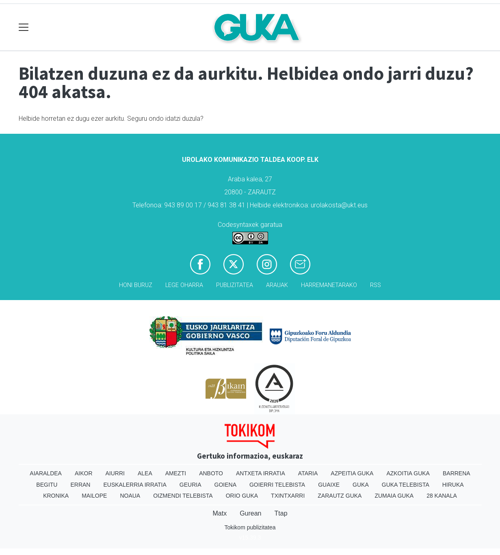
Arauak (277, 285)
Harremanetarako (329, 285)
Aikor (84, 473)
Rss (375, 285)
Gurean (250, 513)
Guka (361, 484)
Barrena (456, 473)
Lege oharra (184, 285)
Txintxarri (288, 495)
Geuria (190, 484)
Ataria (308, 473)
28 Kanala (441, 495)
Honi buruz (135, 285)
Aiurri (115, 473)
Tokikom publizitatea (249, 527)
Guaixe (329, 484)
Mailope (94, 495)
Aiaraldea (46, 473)
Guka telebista (405, 484)
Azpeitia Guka (352, 473)
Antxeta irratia (260, 473)
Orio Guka (242, 495)
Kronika (56, 495)
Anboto (211, 473)
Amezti (175, 473)
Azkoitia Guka (408, 473)
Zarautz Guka (339, 495)
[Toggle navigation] (23, 27)
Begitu (46, 484)
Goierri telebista (277, 484)
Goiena (225, 484)
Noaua (130, 495)
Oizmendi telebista (183, 495)
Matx (219, 513)
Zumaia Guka (393, 495)
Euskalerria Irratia (134, 484)
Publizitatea (234, 285)
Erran (80, 484)
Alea (145, 473)
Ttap (281, 513)
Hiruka (453, 484)
